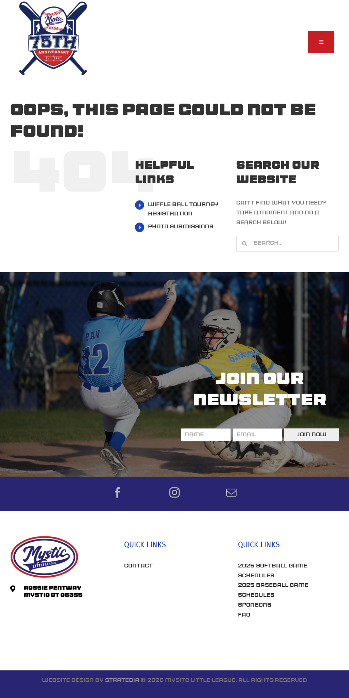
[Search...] (287, 243)
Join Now (312, 435)
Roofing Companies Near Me (171, 610)
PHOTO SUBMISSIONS (180, 227)
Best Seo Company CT (160, 587)
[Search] (244, 243)
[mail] (231, 492)
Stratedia (122, 680)
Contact (138, 566)
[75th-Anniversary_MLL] (53, 2)
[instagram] (174, 492)
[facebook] (117, 492)
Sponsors (254, 605)
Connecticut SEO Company (282, 639)
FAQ (244, 615)
